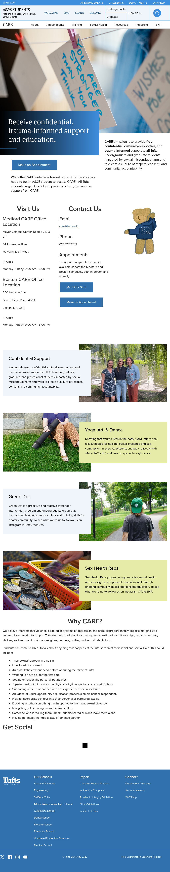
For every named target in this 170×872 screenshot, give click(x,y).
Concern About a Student (94, 783)
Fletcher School (43, 824)
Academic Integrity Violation (96, 797)
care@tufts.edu (68, 226)
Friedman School (44, 831)
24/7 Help (131, 797)
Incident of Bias (89, 811)
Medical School (43, 845)
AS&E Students (16, 9)
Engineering (41, 790)
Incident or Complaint (92, 790)
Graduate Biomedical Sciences (51, 838)
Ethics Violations (89, 804)
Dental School (42, 818)
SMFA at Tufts (42, 797)
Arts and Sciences (44, 783)
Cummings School (44, 811)
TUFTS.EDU (9, 2)
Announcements (135, 790)
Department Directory (137, 783)
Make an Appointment (34, 164)
